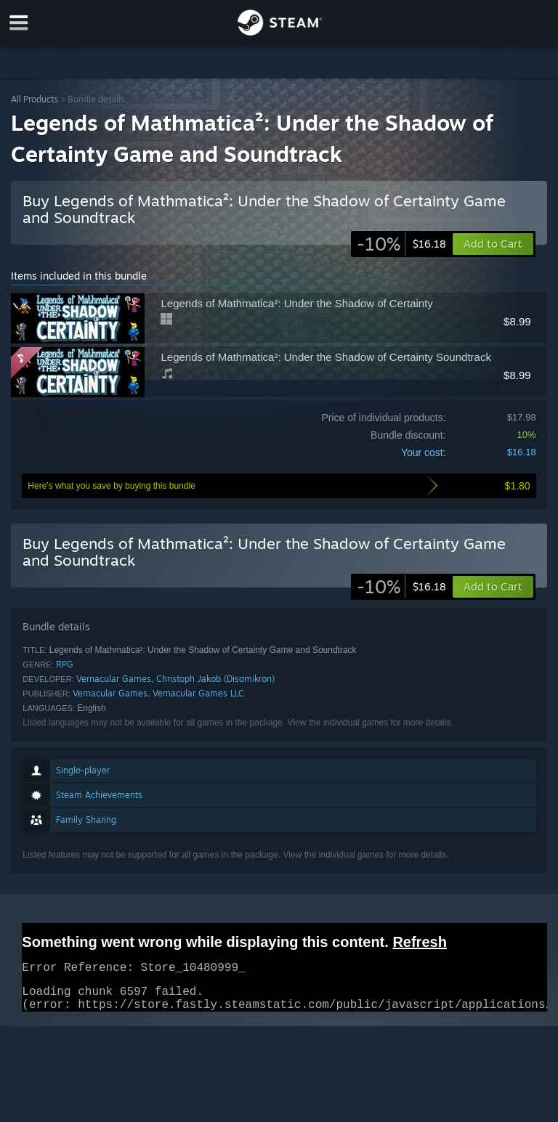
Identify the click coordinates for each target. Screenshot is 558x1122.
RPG (64, 664)
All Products (34, 99)
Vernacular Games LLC (198, 693)
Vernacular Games (113, 678)
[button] (493, 586)
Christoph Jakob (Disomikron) (215, 678)
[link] (401, 244)
